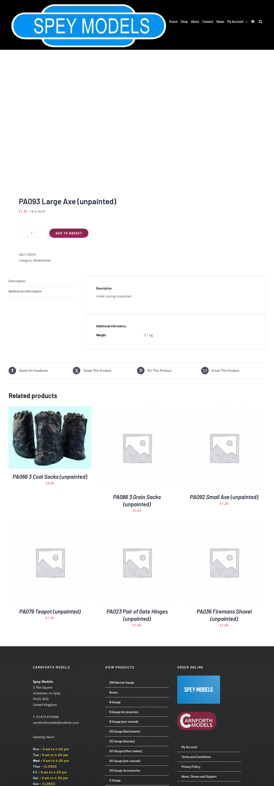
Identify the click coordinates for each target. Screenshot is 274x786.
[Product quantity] (32, 233)
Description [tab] (17, 281)
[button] (260, 21)
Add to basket (68, 233)
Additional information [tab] (25, 291)
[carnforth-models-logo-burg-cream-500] (198, 705)
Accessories (42, 260)
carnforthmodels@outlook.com (56, 722)
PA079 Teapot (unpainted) (49, 611)
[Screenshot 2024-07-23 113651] (198, 677)
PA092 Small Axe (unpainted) (224, 497)
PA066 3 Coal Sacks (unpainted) (50, 476)
